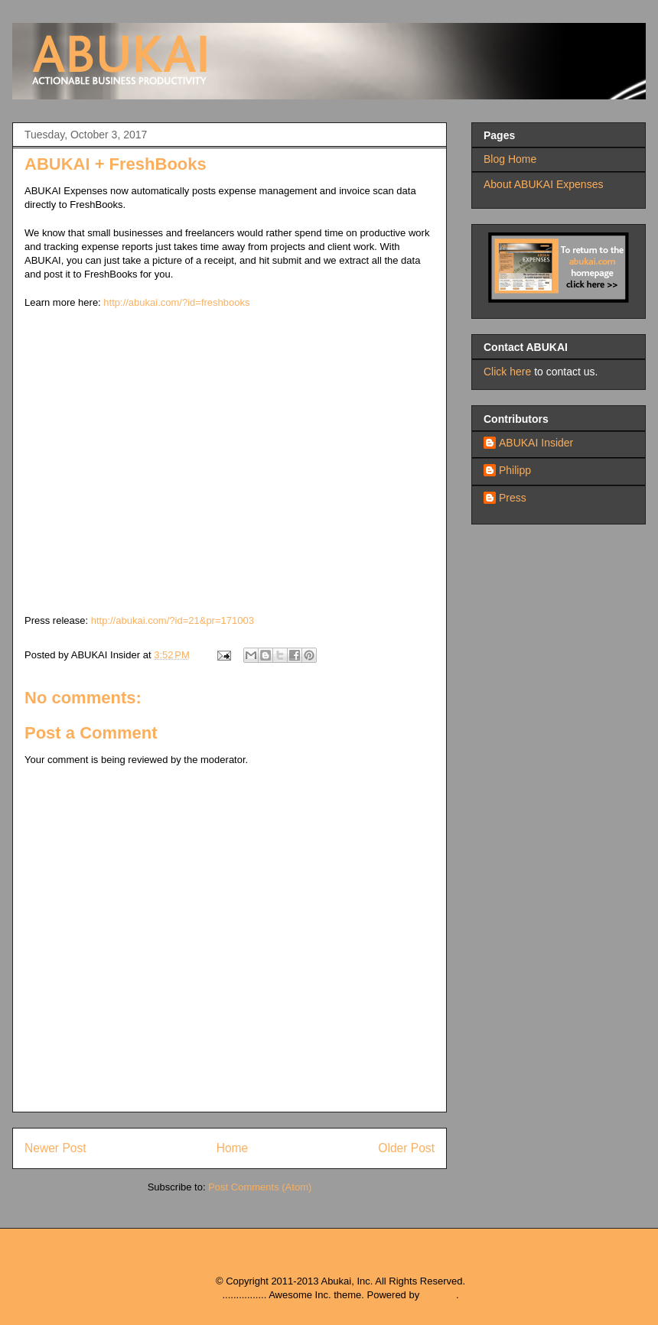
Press (512, 498)
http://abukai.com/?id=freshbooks (176, 302)
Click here (507, 371)
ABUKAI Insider (536, 443)
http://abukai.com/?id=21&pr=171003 (172, 620)
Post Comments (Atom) (259, 1187)
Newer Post (55, 1148)
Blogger (439, 1295)
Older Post (406, 1148)
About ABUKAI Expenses (543, 184)
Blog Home (510, 159)
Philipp (515, 470)
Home (233, 1148)
